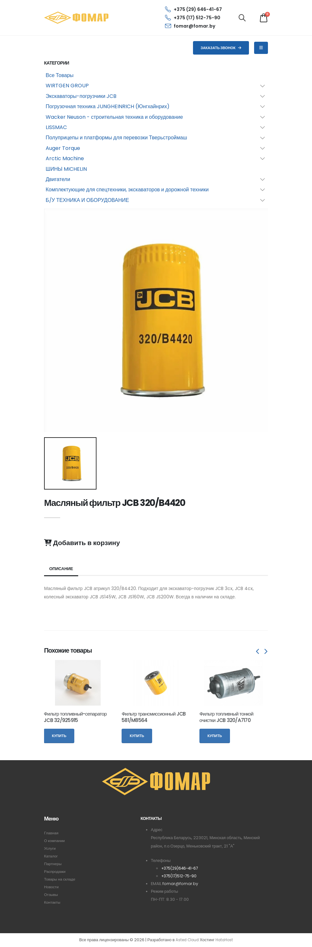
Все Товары (60, 75)
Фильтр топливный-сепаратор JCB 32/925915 (75, 717)
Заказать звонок (221, 47)
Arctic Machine (65, 158)
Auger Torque (63, 148)
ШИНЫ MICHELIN (66, 169)
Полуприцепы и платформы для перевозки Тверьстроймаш (116, 137)
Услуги (50, 848)
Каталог (51, 856)
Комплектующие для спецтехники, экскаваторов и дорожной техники (127, 189)
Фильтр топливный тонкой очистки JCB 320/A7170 (226, 717)
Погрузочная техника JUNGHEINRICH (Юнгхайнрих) (108, 106)
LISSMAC (56, 127)
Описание (62, 569)
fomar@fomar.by (190, 26)
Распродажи (55, 871)
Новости (52, 887)
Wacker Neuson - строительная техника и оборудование (114, 117)
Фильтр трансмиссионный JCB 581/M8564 (154, 717)
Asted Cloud (186, 940)
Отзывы (51, 894)
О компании (55, 840)
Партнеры (53, 863)
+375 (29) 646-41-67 (193, 9)
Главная (52, 833)
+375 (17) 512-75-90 (192, 17)
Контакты (52, 902)
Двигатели (58, 179)
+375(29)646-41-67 (181, 868)
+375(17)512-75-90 (180, 876)
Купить (59, 735)
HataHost (225, 940)
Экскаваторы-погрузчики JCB (81, 96)
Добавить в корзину (82, 543)
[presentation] (258, 652)
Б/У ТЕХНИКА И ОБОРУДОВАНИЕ (87, 200)
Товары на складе (61, 879)
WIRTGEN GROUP (67, 85)
